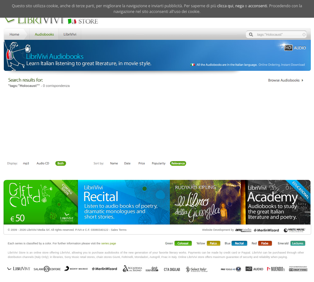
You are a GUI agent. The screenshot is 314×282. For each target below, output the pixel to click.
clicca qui (225, 6)
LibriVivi (70, 34)
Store (44, 34)
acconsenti (257, 6)
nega (239, 6)
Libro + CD (43, 164)
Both (62, 164)
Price (141, 164)
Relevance (178, 164)
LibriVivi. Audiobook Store (53, 20)
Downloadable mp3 (26, 164)
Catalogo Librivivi (285, 80)
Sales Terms (118, 229)
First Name (114, 164)
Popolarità (159, 164)
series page (108, 243)
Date (127, 164)
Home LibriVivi (15, 34)
